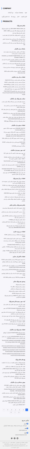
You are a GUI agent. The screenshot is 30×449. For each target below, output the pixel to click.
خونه (26, 12)
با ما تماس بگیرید (6, 16)
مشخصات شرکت (19, 12)
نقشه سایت (12, 442)
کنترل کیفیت (24, 16)
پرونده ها (13, 16)
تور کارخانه (10, 12)
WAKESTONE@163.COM (21, 434)
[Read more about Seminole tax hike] (15, 412)
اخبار (18, 16)
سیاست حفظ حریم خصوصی (22, 442)
